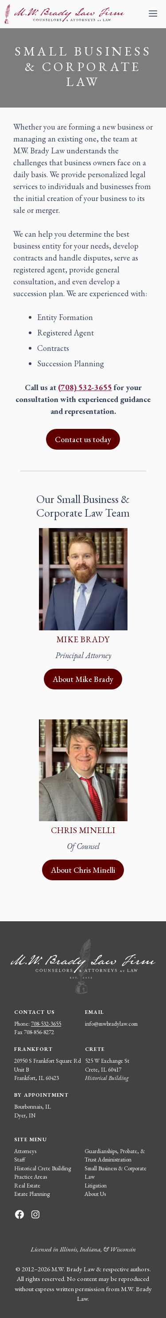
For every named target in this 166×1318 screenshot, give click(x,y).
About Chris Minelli (83, 870)
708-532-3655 (46, 1024)
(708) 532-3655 (85, 387)
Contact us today (83, 439)
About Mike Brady (83, 679)
